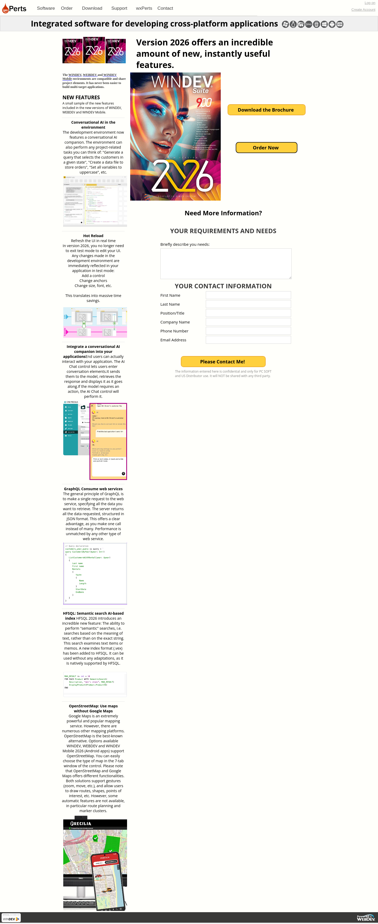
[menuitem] (46, 8)
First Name (170, 295)
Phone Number (174, 330)
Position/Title (172, 313)
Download (92, 8)
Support (119, 8)
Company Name (175, 322)
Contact (165, 8)
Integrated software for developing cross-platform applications (154, 23)
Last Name (170, 304)
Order (66, 8)
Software (46, 8)
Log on (370, 3)
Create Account (363, 10)
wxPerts (144, 8)
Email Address (173, 339)
